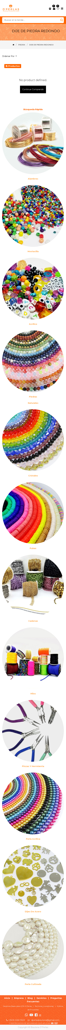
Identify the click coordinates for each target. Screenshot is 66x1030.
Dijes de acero (33, 911)
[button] (10, 56)
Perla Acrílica (33, 839)
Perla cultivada (33, 984)
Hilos (33, 693)
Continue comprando (33, 89)
